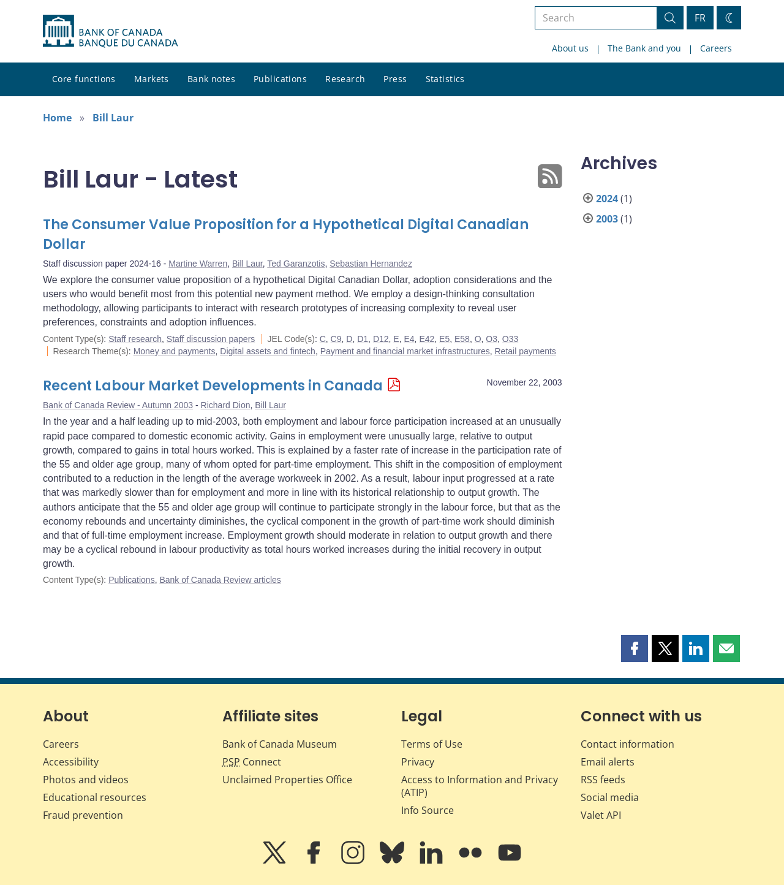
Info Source (427, 810)
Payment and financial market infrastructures (405, 351)
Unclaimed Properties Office (287, 779)
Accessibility (71, 762)
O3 (491, 339)
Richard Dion (226, 405)
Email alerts (608, 762)
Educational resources (94, 797)
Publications (280, 79)
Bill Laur (113, 117)
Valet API (601, 815)
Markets (151, 79)
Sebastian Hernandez (371, 263)
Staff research (135, 339)
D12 (381, 339)
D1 (362, 339)
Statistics (445, 79)
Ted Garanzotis (296, 263)
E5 (444, 339)
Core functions (84, 79)
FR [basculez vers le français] (700, 18)
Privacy (417, 762)
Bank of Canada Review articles (220, 580)
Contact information (627, 744)
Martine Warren (197, 263)
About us (570, 48)
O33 (510, 339)
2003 (607, 219)
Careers (716, 48)
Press (395, 79)
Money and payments (175, 351)
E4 (409, 339)
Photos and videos (86, 779)
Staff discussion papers (211, 339)
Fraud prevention (83, 815)
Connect (251, 762)
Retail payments (525, 351)
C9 (336, 339)
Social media (610, 797)
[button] (634, 648)
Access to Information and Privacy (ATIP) (479, 786)
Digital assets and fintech (267, 351)
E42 (426, 339)
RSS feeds (603, 779)
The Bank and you (644, 48)
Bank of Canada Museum (279, 744)
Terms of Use (431, 744)
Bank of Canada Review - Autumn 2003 (118, 405)
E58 (462, 339)
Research (345, 79)
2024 (607, 198)
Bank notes (211, 79)
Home (57, 117)
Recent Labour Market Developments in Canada (213, 385)
